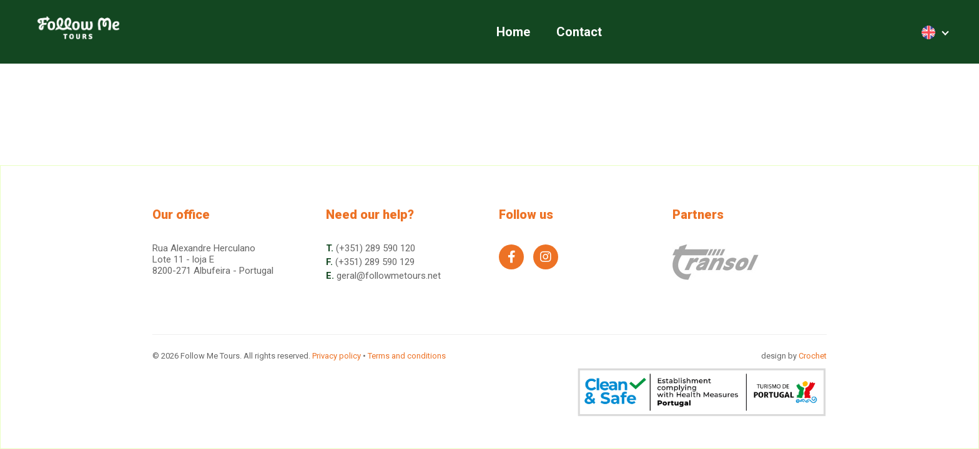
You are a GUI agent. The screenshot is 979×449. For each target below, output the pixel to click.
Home (513, 31)
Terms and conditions (407, 355)
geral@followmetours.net (389, 275)
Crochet (813, 355)
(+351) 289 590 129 (375, 262)
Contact (579, 31)
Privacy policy (336, 355)
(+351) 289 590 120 (375, 248)
